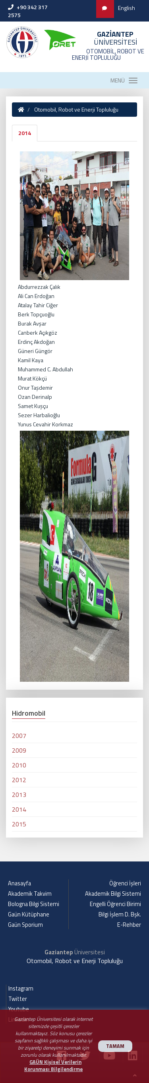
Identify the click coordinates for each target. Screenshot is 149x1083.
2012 (19, 780)
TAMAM (115, 1046)
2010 (19, 765)
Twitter (17, 999)
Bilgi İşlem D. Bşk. (120, 914)
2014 (24, 133)
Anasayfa (19, 883)
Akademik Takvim (30, 893)
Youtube (18, 1009)
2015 (19, 824)
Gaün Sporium (25, 924)
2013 (19, 794)
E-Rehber (129, 924)
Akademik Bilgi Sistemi (113, 893)
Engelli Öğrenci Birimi (115, 904)
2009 (19, 750)
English (126, 8)
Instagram (20, 988)
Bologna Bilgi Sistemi (33, 904)
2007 (19, 735)
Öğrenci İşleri (125, 883)
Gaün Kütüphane (28, 914)
